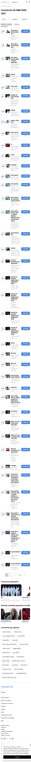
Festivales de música (6, 715)
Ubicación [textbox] (14, 2)
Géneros (3, 706)
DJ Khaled (13, 165)
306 (20, 575)
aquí (28, 753)
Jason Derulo (14, 132)
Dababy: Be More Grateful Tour (15, 96)
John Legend (14, 175)
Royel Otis (14, 387)
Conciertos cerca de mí (7, 703)
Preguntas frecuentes (7, 731)
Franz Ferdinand (15, 551)
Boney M (13, 353)
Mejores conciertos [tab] (6, 24)
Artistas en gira (5, 697)
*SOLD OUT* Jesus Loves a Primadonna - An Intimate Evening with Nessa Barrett (15, 478)
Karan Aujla (14, 86)
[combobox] (15, 2)
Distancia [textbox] (24, 19)
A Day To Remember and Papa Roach (15, 261)
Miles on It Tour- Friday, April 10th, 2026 (15, 423)
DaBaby (13, 110)
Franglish (13, 465)
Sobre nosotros (5, 725)
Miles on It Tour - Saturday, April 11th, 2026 (15, 436)
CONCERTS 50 (5, 2)
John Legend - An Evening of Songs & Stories (15, 198)
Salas (2, 712)
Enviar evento (4, 733)
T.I (11, 144)
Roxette (13, 248)
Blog (2, 721)
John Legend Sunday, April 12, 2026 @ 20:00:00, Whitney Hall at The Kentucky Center (15, 216)
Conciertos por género (6, 6)
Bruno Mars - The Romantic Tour (15, 31)
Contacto (3, 727)
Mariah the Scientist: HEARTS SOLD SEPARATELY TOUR (15, 280)
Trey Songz (14, 411)
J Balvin (13, 74)
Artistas (3, 709)
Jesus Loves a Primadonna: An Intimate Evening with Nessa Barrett (15, 516)
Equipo (3, 729)
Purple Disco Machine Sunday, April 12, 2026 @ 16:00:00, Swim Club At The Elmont (15, 536)
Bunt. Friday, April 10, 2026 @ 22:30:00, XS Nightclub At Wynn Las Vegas (15, 399)
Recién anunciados (6, 700)
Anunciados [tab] (4, 26)
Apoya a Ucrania (5, 735)
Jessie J (13, 343)
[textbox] (4, 692)
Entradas (25, 31)
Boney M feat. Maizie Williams (15, 376)
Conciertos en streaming (7, 718)
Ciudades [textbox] (14, 19)
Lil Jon (12, 154)
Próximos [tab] (16, 24)
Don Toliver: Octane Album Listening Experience (15, 60)
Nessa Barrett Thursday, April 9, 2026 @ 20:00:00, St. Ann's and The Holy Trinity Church (15, 496)
